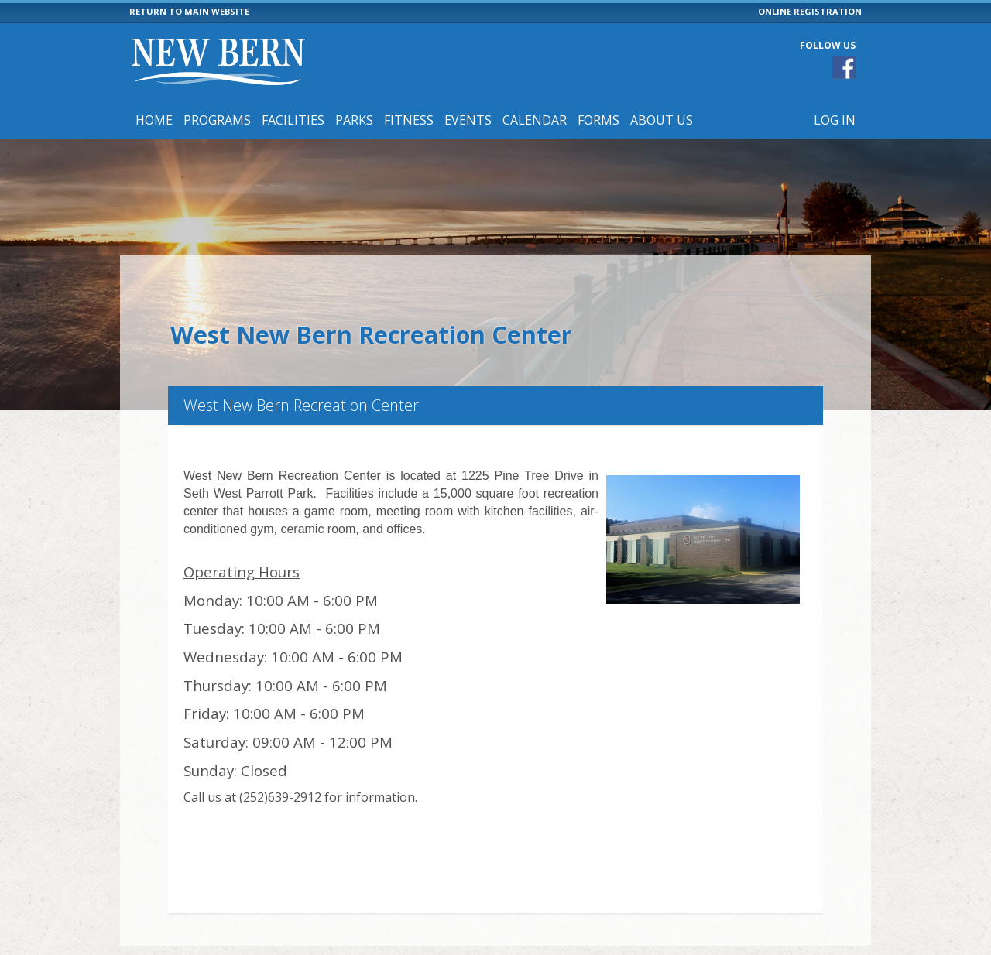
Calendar (534, 119)
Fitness (409, 119)
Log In (835, 119)
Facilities (293, 119)
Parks (354, 119)
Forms (598, 119)
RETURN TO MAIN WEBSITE (189, 11)
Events (468, 119)
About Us (661, 119)
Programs (217, 119)
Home (154, 119)
